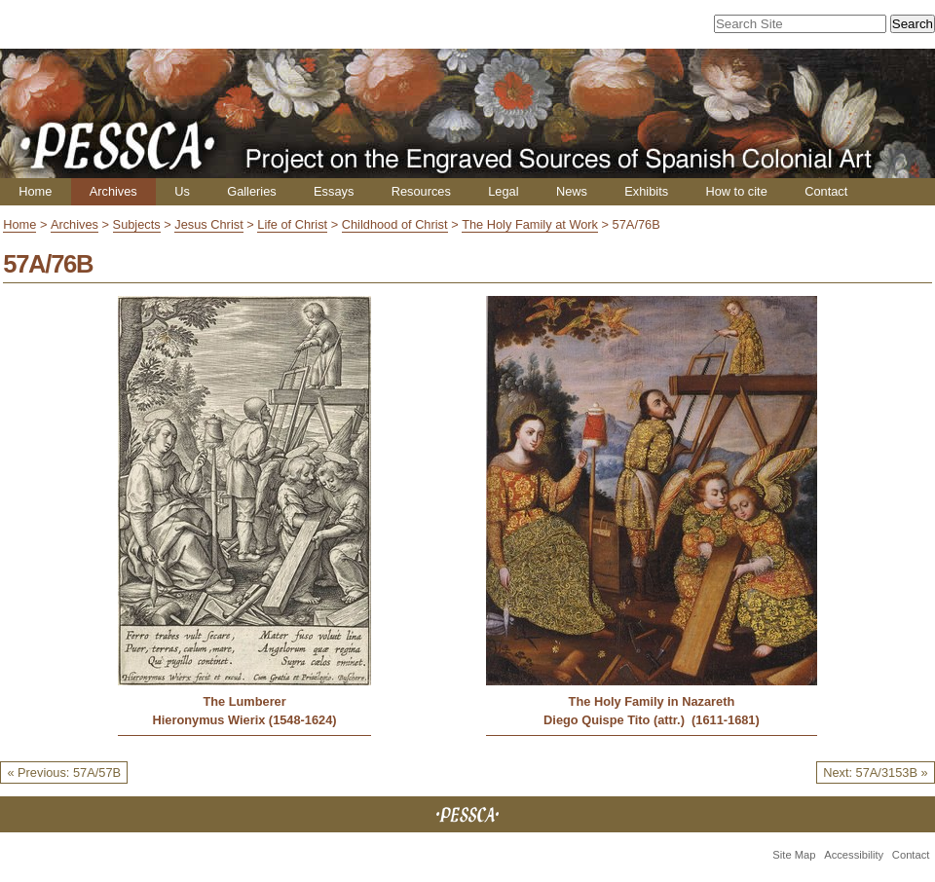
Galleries (252, 191)
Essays (334, 191)
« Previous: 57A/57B (64, 772)
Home (35, 191)
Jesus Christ (208, 224)
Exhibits (646, 191)
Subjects (137, 224)
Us (182, 191)
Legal (503, 191)
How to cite (736, 191)
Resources (421, 191)
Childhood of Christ (395, 224)
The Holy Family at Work (530, 224)
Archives (113, 191)
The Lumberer (244, 701)
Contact (825, 191)
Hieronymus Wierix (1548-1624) (245, 720)
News (571, 191)
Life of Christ (292, 224)
